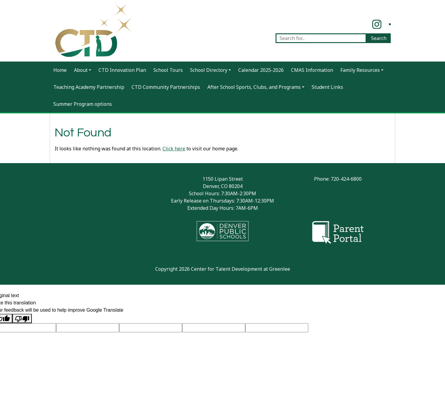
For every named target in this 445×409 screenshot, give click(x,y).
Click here (173, 148)
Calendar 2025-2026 (261, 70)
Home (60, 70)
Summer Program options (82, 104)
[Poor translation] (22, 318)
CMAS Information (312, 70)
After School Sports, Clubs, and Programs (254, 87)
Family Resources (360, 70)
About (81, 70)
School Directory (208, 70)
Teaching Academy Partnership (88, 87)
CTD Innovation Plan (122, 70)
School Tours (168, 70)
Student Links (327, 87)
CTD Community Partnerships (166, 87)
